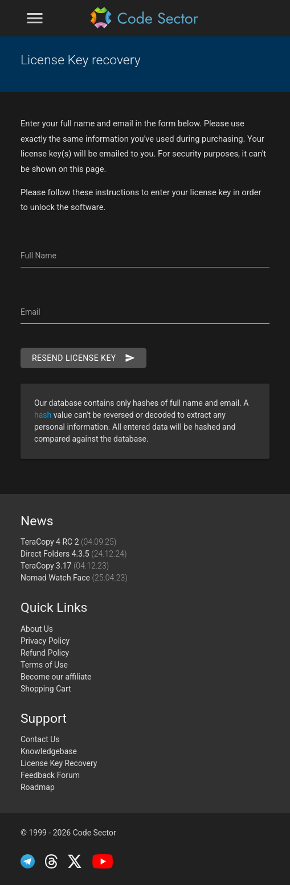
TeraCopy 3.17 (65, 565)
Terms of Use (44, 664)
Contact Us (40, 739)
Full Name (38, 255)
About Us (37, 628)
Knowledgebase (49, 751)
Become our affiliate (56, 676)
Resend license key (83, 358)
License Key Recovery (59, 763)
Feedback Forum (50, 775)
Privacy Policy (45, 640)
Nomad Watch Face (74, 577)
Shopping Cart (46, 688)
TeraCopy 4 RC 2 (68, 541)
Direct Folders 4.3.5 (74, 553)
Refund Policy (45, 652)
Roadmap (38, 787)
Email (30, 311)
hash (44, 414)
